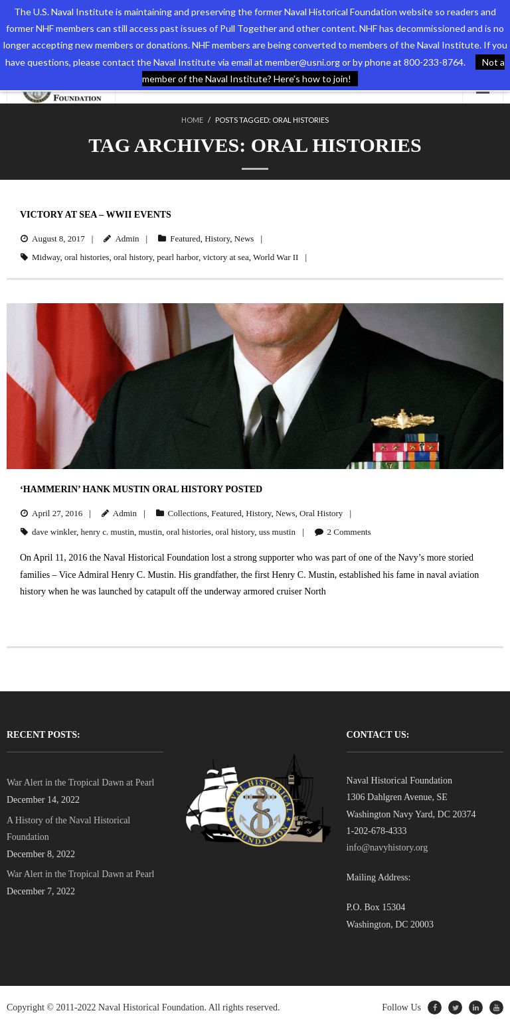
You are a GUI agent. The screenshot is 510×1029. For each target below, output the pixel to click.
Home (192, 119)
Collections (187, 513)
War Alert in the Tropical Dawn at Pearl (80, 783)
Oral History (321, 513)
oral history (133, 257)
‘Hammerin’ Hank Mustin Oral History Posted (141, 489)
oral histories (87, 257)
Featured (185, 238)
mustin (150, 532)
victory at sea (225, 257)
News (244, 238)
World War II (275, 257)
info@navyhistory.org (387, 848)
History (217, 238)
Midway (46, 257)
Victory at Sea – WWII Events (95, 215)
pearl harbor (178, 257)
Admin (127, 238)
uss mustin (277, 532)
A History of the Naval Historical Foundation (68, 828)
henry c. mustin (107, 532)
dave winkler (54, 532)
